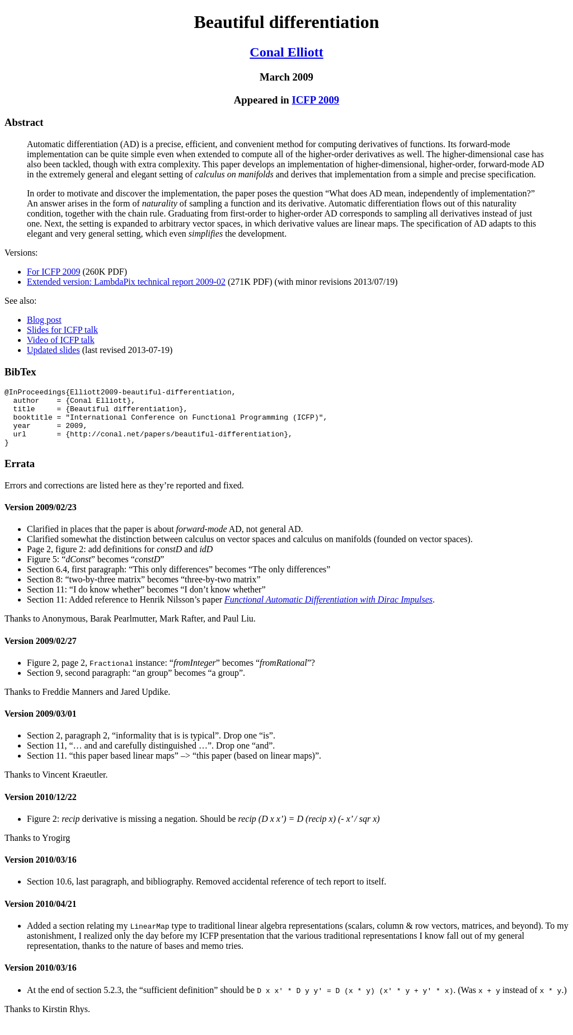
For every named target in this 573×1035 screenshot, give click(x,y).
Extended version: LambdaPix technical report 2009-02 (126, 281)
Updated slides (53, 350)
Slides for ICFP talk (62, 330)
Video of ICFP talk (61, 340)
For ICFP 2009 (53, 271)
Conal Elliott (286, 52)
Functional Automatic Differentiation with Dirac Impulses (328, 611)
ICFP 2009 (315, 100)
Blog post (44, 319)
